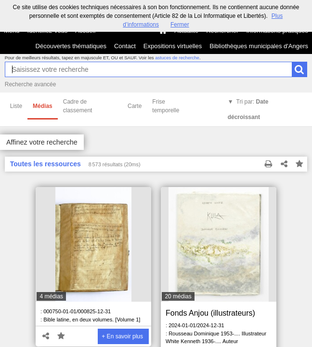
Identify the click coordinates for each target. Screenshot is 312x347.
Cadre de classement (77, 106)
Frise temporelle (165, 106)
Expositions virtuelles (172, 46)
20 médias (178, 296)
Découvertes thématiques (71, 46)
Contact (125, 46)
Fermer (179, 24)
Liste (16, 106)
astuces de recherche (177, 57)
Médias (42, 106)
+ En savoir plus (122, 336)
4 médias (51, 296)
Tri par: (248, 109)
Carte (135, 106)
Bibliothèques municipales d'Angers (258, 46)
